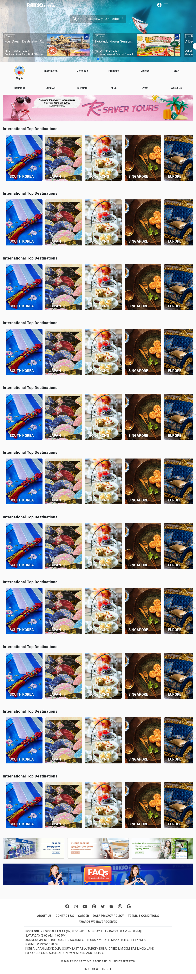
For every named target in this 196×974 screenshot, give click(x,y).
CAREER (83, 915)
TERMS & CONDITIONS (143, 915)
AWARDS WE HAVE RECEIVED (98, 921)
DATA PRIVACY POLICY (108, 915)
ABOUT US (44, 915)
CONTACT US (64, 915)
